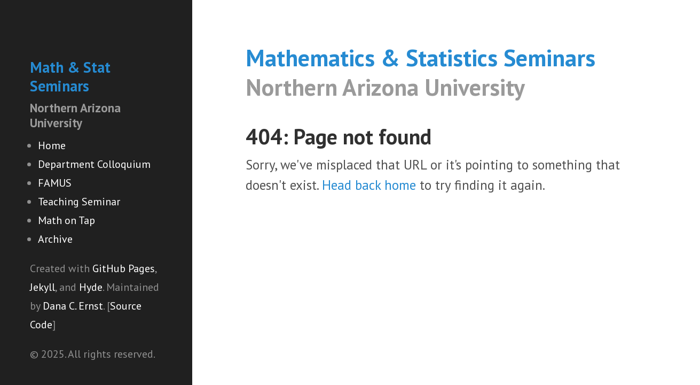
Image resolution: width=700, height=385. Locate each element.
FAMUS (55, 183)
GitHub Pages (123, 268)
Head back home (369, 185)
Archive (55, 239)
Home (52, 145)
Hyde (91, 287)
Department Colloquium (94, 164)
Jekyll (42, 287)
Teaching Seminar (79, 202)
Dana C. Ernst (73, 306)
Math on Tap (66, 220)
